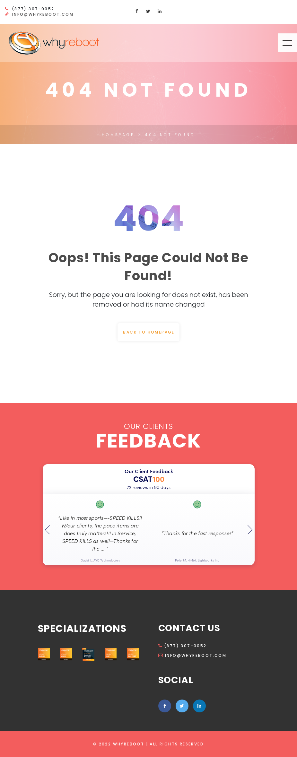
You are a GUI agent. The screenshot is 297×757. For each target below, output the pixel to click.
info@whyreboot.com (43, 14)
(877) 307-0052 (182, 645)
